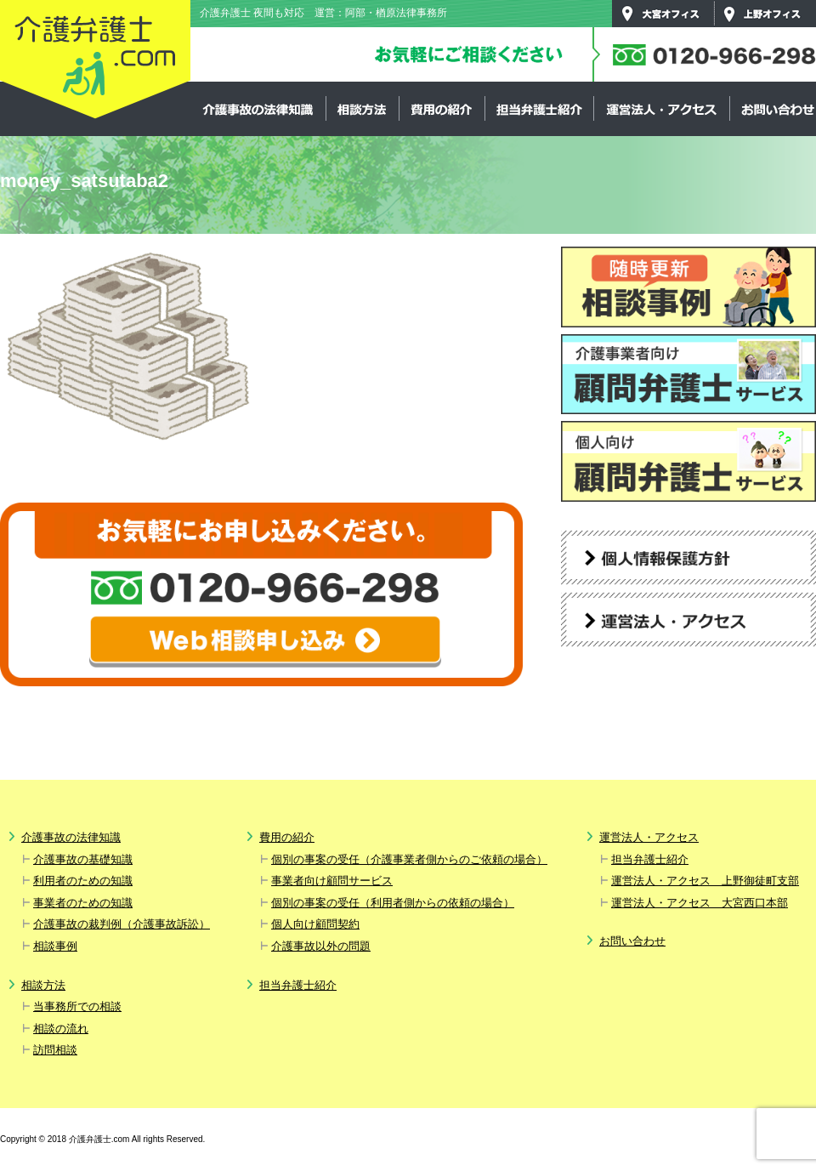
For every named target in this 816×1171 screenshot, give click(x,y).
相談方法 (362, 109)
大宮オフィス (663, 13)
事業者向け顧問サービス (332, 880)
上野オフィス (765, 13)
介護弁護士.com (95, 60)
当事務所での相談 (77, 1006)
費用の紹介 (441, 109)
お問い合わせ (632, 941)
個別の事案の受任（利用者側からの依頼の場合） (392, 902)
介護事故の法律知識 (258, 109)
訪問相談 (55, 1049)
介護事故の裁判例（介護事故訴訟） (121, 924)
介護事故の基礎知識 (83, 859)
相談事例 (55, 946)
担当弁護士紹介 (538, 109)
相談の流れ (60, 1028)
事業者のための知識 (83, 902)
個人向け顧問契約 (315, 924)
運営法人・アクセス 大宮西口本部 (699, 902)
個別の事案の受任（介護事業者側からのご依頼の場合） (409, 859)
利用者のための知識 (83, 880)
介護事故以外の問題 (321, 946)
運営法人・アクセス (661, 109)
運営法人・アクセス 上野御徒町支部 (705, 880)
